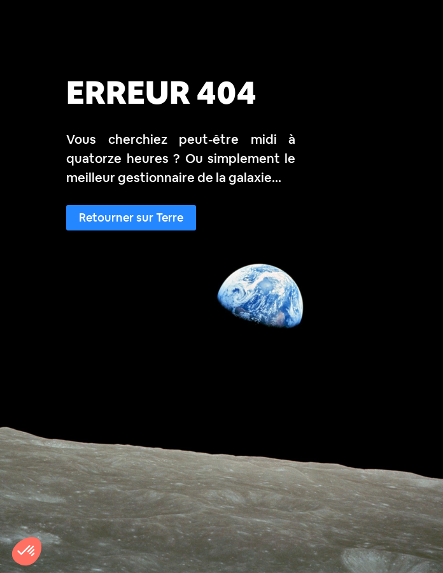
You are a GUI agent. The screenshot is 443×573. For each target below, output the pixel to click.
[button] (26, 551)
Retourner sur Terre (131, 217)
